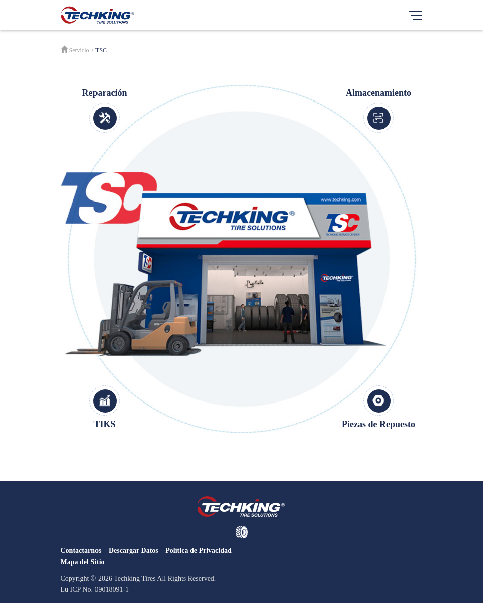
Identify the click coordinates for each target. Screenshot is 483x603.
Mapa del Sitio (83, 562)
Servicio (79, 50)
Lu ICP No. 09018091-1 (95, 589)
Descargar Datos (133, 550)
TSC (101, 50)
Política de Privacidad (198, 550)
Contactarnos (81, 550)
